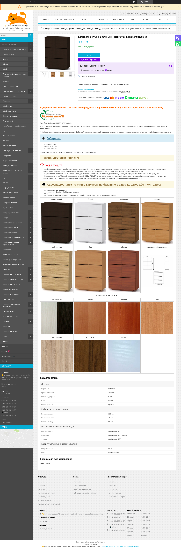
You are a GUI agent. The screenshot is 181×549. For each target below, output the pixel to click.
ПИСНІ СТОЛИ (8, 311)
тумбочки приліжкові (82, 489)
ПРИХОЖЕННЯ (8, 299)
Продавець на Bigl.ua (90, 544)
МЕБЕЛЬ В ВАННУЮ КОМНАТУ (14, 279)
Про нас (5, 346)
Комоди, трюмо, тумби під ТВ (14, 49)
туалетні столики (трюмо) (49, 504)
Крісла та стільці (9, 96)
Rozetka (6, 336)
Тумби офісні (8, 207)
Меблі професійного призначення (11, 243)
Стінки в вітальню (10, 193)
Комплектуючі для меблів (13, 264)
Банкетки (7, 249)
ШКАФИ (6, 321)
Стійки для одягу (9, 146)
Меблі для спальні (10, 232)
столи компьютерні (47, 493)
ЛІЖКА (5, 341)
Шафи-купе (7, 106)
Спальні (6, 81)
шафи (41, 482)
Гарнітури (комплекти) (12, 151)
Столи (5, 59)
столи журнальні (45, 496)
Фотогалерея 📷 (8, 356)
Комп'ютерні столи (10, 254)
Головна (45, 20)
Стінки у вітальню (10, 116)
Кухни (5, 178)
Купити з (89, 60)
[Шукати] (30, 35)
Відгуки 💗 (6, 351)
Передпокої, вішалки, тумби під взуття (14, 75)
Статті (4, 361)
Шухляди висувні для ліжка (85, 493)
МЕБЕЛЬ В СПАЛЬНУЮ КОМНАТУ (11, 305)
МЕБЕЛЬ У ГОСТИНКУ (11, 331)
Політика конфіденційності (129, 546)
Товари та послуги (9, 44)
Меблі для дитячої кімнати (13, 237)
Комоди (100, 20)
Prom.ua (102, 542)
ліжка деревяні (80, 485)
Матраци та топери (11, 212)
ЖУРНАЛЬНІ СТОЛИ (10, 316)
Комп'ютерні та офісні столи (14, 126)
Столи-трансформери (12, 259)
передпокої (113, 489)
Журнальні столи (10, 160)
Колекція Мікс (8, 54)
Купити (89, 55)
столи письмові (45, 500)
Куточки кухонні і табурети (14, 91)
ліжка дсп (78, 482)
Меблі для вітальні (10, 227)
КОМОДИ (6, 326)
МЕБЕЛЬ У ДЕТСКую (11, 294)
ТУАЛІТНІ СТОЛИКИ (10, 289)
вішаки (42, 485)
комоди (42, 489)
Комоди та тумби (10, 165)
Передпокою (8, 188)
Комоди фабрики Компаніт (106, 29)
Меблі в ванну (9, 136)
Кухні (5, 131)
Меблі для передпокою (12, 222)
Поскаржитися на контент (110, 546)
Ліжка (5, 64)
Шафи (5, 69)
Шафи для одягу (9, 111)
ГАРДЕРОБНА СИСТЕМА (12, 274)
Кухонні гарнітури (10, 86)
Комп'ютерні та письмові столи (13, 171)
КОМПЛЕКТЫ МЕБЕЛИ (11, 284)
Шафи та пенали (10, 202)
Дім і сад (6, 269)
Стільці (6, 141)
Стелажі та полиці (10, 197)
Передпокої (8, 121)
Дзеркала (7, 155)
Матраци (7, 101)
